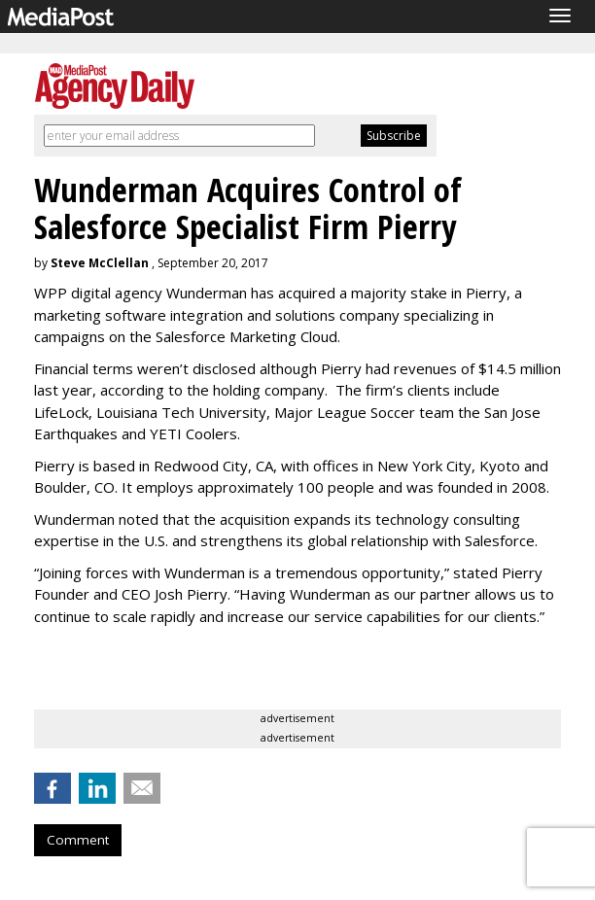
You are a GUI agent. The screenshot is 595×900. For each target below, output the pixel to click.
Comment (78, 839)
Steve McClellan (100, 263)
